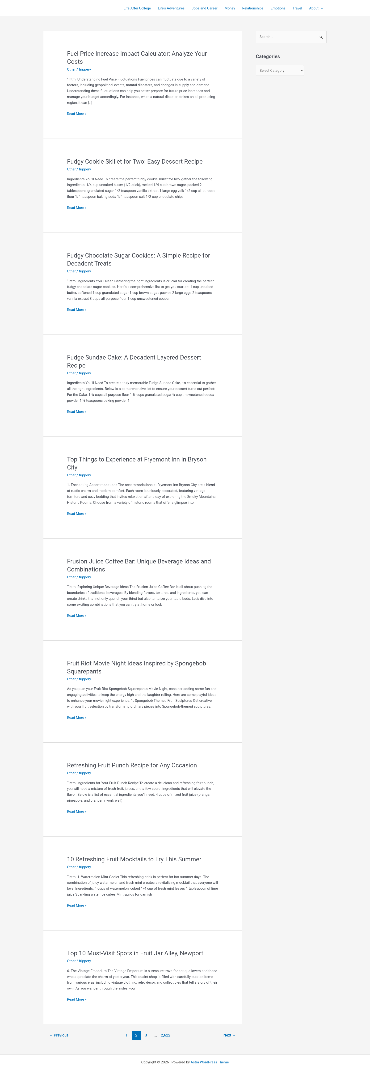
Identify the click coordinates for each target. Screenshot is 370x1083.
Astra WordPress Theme (210, 1062)
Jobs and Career (204, 8)
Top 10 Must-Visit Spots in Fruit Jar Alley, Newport (135, 953)
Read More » (77, 114)
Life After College (137, 8)
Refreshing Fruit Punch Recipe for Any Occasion (132, 765)
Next (229, 1035)
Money (230, 8)
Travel (297, 8)
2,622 (165, 1035)
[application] (321, 8)
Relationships (252, 8)
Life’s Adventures (171, 8)
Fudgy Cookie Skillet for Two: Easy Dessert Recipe (135, 161)
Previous (58, 1035)
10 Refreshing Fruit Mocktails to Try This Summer (134, 859)
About (316, 8)
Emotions (278, 8)
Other (71, 69)
